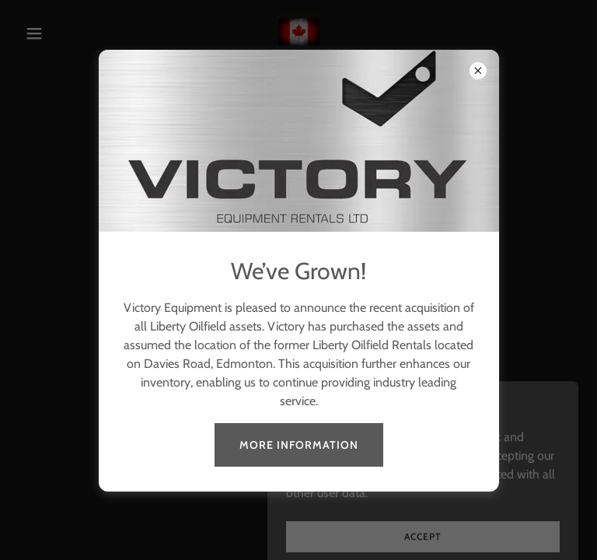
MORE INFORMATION (298, 445)
